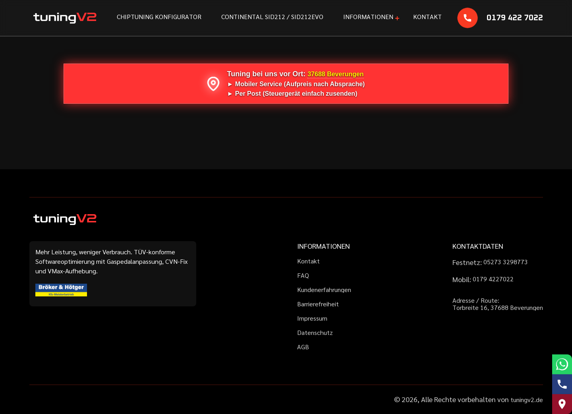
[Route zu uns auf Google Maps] (562, 404)
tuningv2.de (526, 399)
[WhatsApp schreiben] (562, 364)
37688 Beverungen (335, 74)
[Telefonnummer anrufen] (562, 384)
